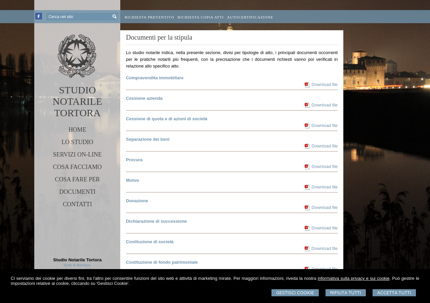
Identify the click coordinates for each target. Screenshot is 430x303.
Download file (324, 84)
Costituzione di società (150, 241)
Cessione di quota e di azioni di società (166, 118)
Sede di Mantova (76, 265)
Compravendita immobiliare (154, 77)
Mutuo (132, 180)
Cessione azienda (144, 98)
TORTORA (77, 112)
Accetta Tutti (394, 293)
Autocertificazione (250, 17)
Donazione (137, 200)
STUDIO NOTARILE (77, 95)
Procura (134, 159)
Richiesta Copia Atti (201, 17)
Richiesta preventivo (149, 17)
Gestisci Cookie (295, 293)
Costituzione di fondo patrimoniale (162, 262)
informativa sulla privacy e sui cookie (354, 278)
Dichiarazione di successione (156, 221)
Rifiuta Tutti (345, 293)
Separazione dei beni (147, 139)
